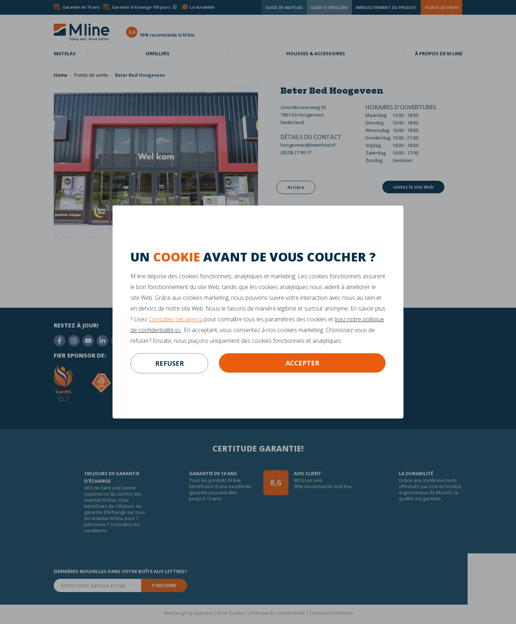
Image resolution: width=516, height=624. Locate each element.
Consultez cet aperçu (176, 319)
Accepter (302, 363)
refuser (169, 363)
